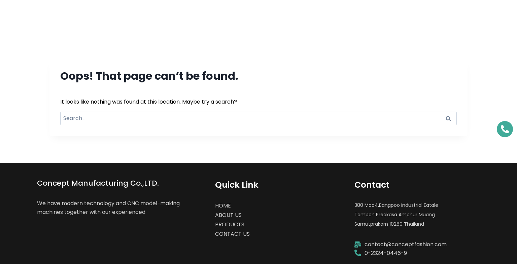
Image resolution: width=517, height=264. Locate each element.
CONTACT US (465, 15)
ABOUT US (350, 15)
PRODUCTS (405, 15)
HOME (303, 15)
